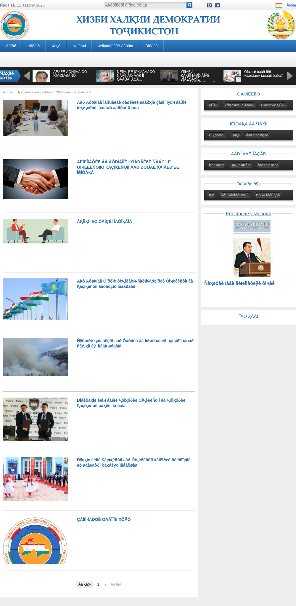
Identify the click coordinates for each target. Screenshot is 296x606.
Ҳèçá (56, 46)
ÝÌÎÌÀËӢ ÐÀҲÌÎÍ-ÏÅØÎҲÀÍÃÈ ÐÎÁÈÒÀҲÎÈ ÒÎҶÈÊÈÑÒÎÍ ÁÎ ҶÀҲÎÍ (198, 77)
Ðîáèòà (151, 46)
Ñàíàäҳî (79, 46)
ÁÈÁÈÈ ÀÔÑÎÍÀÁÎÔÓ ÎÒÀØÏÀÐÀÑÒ (70, 74)
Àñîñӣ (11, 46)
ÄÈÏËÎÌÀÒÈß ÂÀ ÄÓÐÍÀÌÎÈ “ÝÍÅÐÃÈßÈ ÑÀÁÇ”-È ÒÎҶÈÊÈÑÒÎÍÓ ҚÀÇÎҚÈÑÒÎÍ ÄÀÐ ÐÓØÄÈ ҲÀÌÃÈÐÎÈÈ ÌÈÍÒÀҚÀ (128, 167)
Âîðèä (291, 5)
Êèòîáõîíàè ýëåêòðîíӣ (248, 213)
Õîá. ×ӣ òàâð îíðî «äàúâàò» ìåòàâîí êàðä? (263, 74)
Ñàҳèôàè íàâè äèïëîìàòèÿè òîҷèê (239, 283)
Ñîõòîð (34, 46)
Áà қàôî (84, 584)
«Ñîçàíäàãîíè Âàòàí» (115, 46)
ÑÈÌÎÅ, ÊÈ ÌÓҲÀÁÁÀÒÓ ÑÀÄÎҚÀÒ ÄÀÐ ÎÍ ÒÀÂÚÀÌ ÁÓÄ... (136, 76)
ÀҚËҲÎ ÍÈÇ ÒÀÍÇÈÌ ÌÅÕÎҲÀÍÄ (104, 221)
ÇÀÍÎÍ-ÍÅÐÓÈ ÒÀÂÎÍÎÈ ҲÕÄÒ (104, 519)
